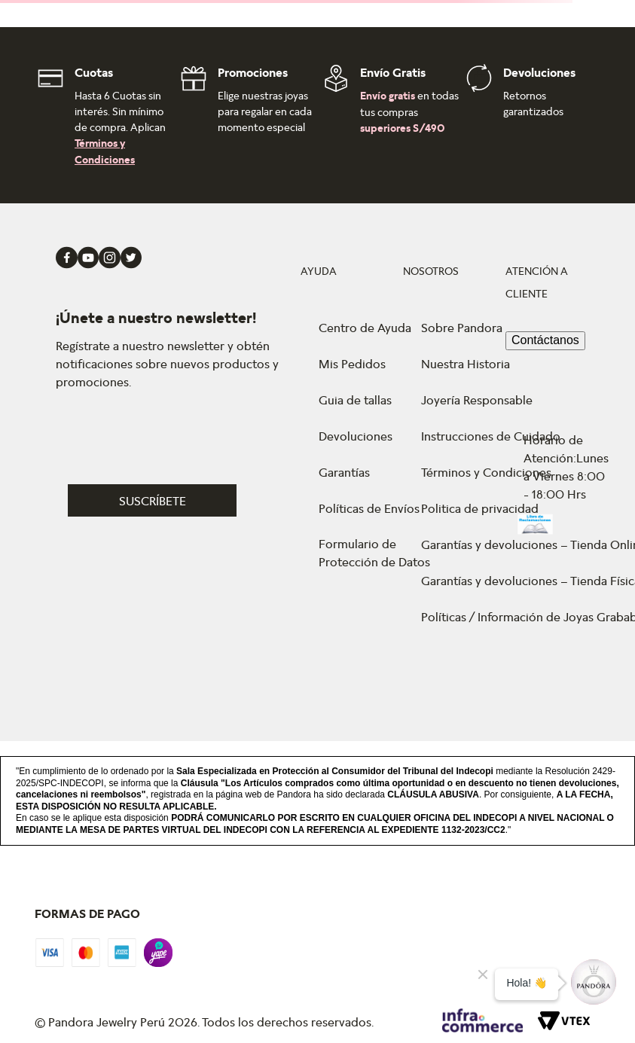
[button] (175, 500)
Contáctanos (545, 340)
